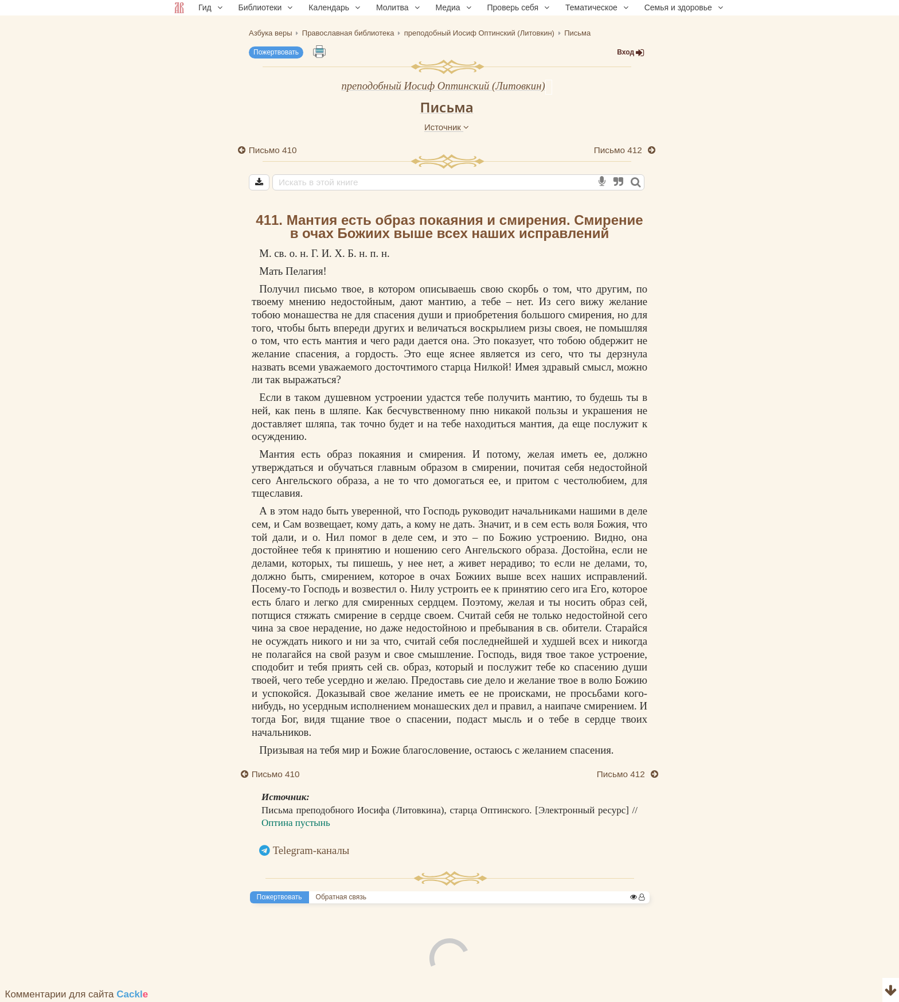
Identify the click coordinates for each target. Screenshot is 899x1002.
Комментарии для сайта (76, 994)
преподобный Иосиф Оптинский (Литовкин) (443, 86)
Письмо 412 (619, 150)
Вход (630, 52)
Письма (446, 107)
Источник (446, 127)
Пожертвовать (276, 52)
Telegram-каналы (311, 850)
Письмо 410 (273, 150)
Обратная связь (341, 897)
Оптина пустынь (295, 822)
